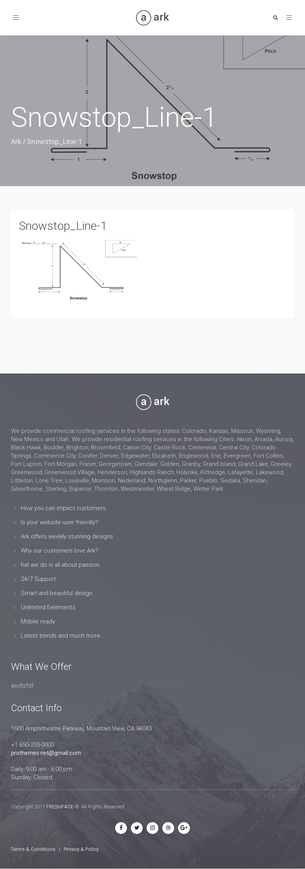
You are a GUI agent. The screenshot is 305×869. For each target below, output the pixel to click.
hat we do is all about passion (60, 564)
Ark (16, 141)
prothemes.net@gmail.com (46, 752)
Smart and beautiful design (56, 593)
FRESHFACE (59, 807)
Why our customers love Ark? (59, 550)
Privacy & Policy (81, 849)
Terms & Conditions (33, 849)
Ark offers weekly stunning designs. (68, 536)
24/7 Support (38, 578)
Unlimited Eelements (48, 607)
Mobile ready (38, 621)
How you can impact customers (63, 508)
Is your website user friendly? (59, 522)
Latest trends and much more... (63, 635)
